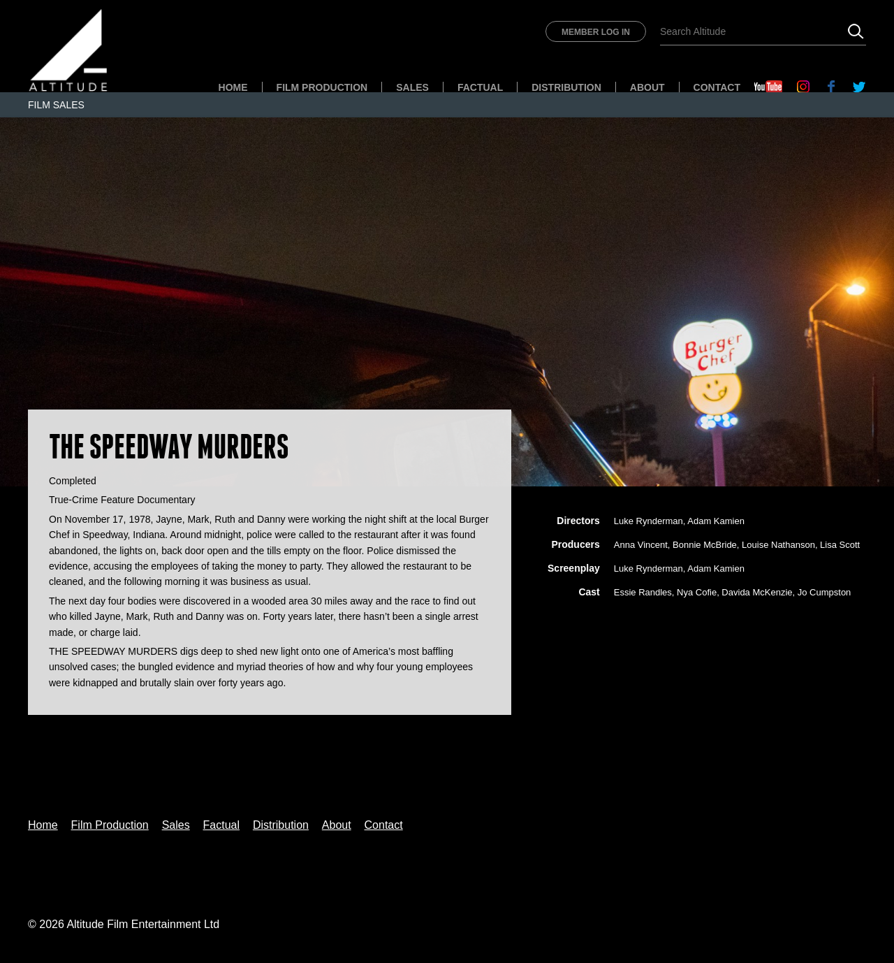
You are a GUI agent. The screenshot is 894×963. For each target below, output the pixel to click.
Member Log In (596, 32)
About (647, 87)
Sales (412, 87)
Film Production (322, 87)
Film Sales (56, 104)
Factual (480, 87)
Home (233, 87)
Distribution (566, 87)
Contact (717, 87)
